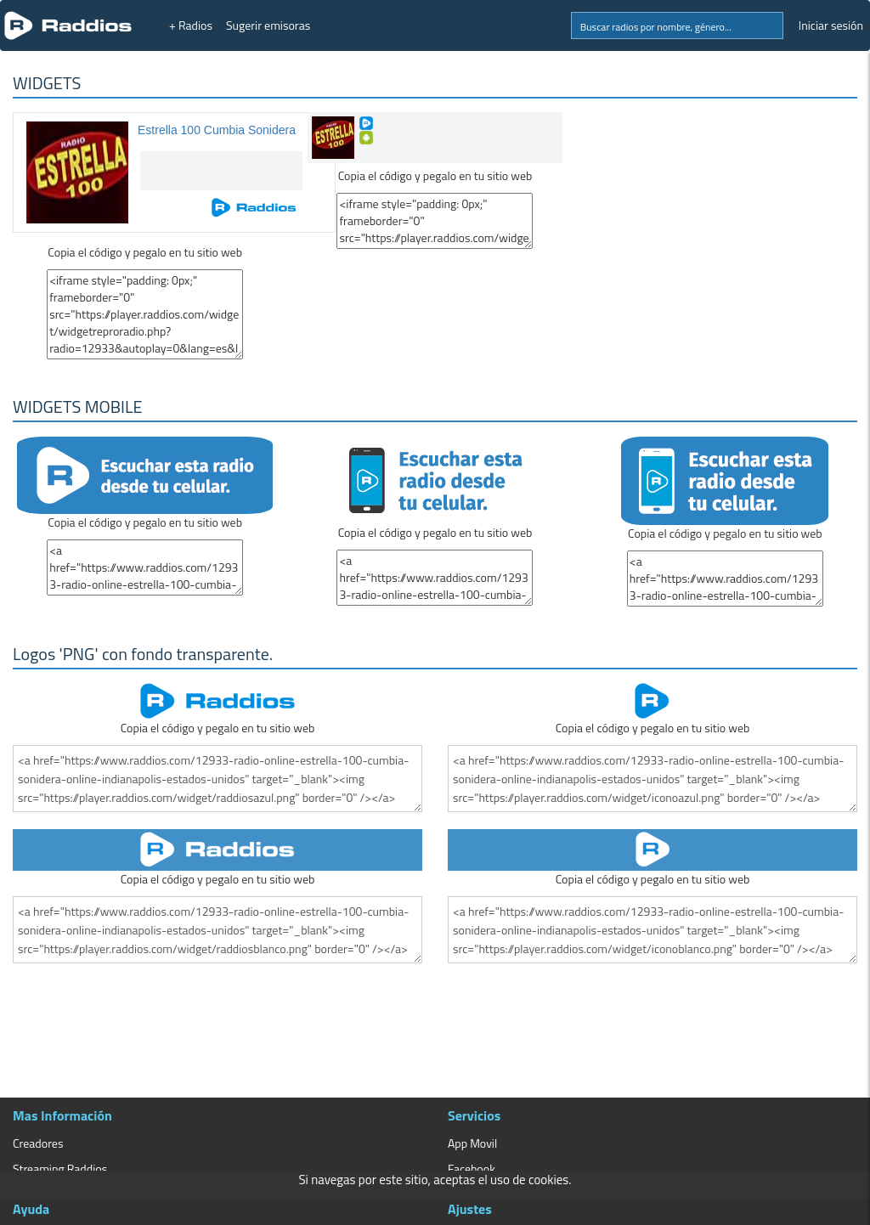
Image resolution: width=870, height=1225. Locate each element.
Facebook (471, 1168)
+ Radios (190, 25)
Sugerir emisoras (268, 25)
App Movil (472, 1143)
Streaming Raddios (60, 1168)
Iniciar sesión (831, 25)
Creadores (38, 1143)
